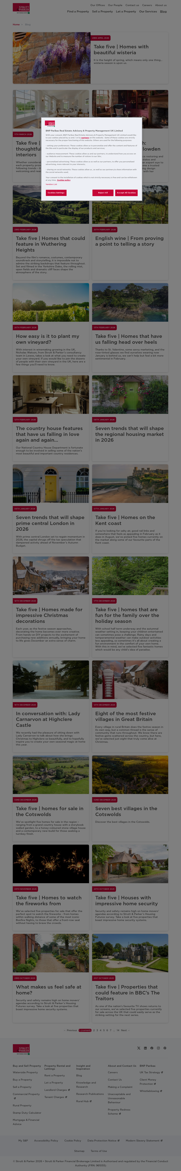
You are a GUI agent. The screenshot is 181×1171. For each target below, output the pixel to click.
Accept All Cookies (126, 193)
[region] (91, 159)
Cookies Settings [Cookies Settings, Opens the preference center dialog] (56, 193)
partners (85, 138)
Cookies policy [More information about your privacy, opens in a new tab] (63, 180)
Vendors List (51, 184)
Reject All (103, 193)
